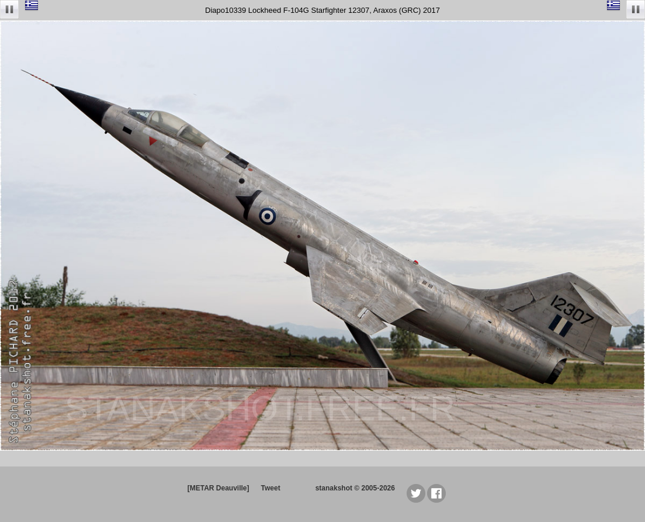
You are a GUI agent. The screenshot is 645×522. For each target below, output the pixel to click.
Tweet (270, 488)
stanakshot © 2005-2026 (355, 488)
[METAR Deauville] (218, 488)
